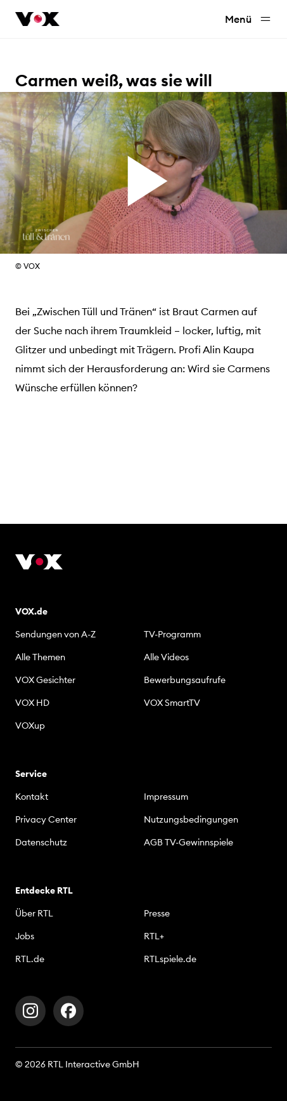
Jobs (24, 936)
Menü (248, 19)
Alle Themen (40, 657)
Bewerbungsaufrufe (185, 680)
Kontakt (31, 796)
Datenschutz (41, 842)
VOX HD (32, 702)
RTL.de (29, 959)
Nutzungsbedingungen (191, 819)
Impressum (166, 796)
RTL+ (154, 936)
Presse (157, 913)
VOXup (30, 725)
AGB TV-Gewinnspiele (188, 842)
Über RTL (34, 913)
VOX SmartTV (172, 702)
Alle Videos (166, 657)
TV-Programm (172, 634)
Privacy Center (46, 819)
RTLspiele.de (170, 959)
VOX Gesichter (45, 680)
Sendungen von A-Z (55, 634)
